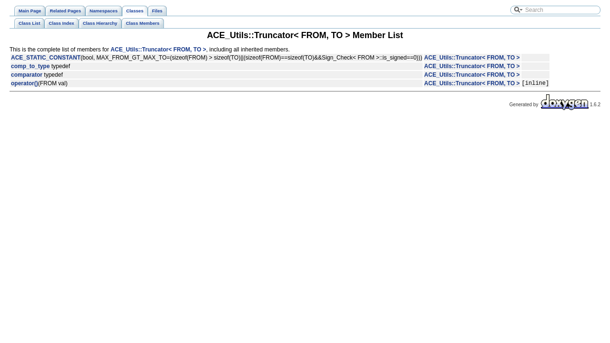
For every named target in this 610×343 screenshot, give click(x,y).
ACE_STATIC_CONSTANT (46, 57)
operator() (24, 84)
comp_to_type (30, 66)
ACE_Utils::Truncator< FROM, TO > (158, 49)
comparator (26, 74)
